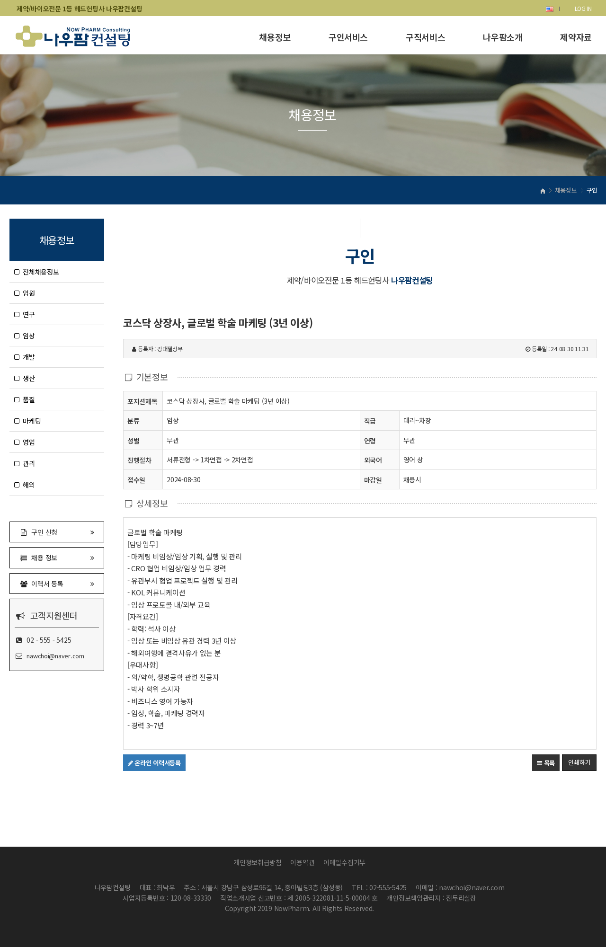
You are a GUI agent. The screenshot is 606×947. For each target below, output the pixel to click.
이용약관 (302, 862)
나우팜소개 (502, 37)
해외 (24, 484)
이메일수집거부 (344, 862)
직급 (370, 420)
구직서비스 (425, 37)
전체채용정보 (36, 271)
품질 (24, 399)
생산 (24, 378)
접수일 (136, 480)
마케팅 (27, 420)
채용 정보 (56, 557)
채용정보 (275, 37)
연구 (24, 314)
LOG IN (583, 8)
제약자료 (576, 37)
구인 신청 (56, 532)
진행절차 (139, 460)
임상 (24, 335)
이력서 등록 (56, 583)
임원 (24, 293)
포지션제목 (142, 401)
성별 (133, 440)
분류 (133, 420)
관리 (24, 463)
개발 (24, 357)
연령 (370, 440)
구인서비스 (348, 37)
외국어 (373, 460)
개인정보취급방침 (257, 862)
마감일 (373, 480)
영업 (24, 442)
